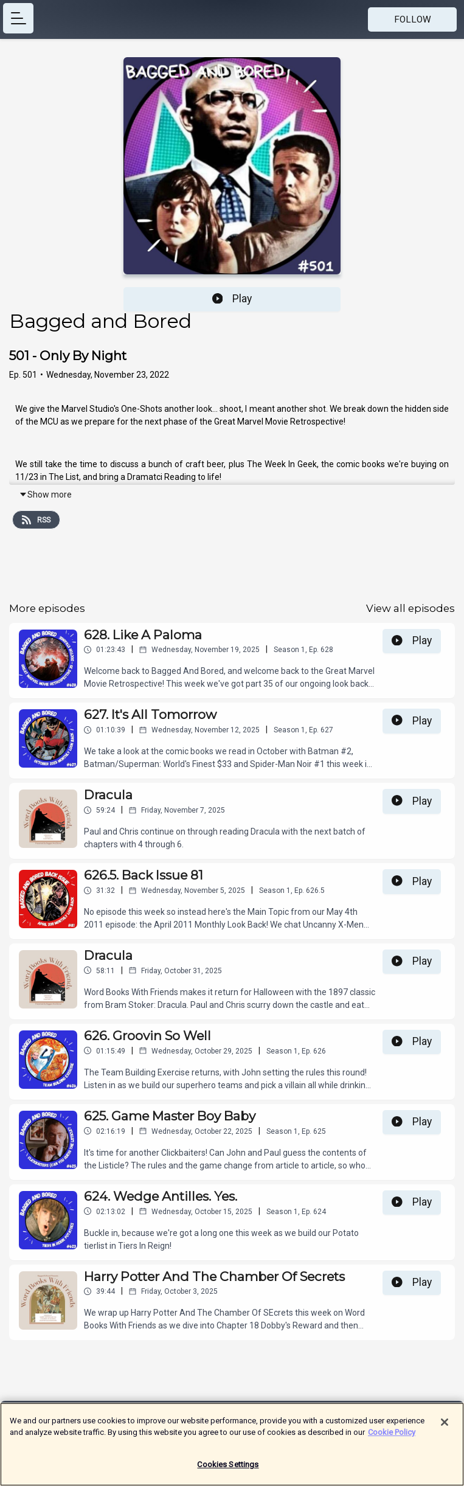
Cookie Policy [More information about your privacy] (391, 1435)
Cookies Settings (227, 1468)
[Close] (444, 1425)
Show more (45, 494)
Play (232, 299)
